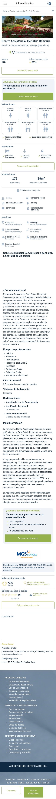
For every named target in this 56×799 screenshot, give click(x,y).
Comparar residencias (19, 691)
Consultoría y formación (20, 752)
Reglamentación (16, 715)
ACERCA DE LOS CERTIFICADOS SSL (28, 766)
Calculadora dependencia (21, 685)
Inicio (5, 11)
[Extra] (40, 34)
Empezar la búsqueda (28, 538)
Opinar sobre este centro (27, 605)
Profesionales (15, 718)
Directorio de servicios (19, 681)
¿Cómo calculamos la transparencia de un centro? (38, 583)
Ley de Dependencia (18, 688)
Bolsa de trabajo (16, 725)
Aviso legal (14, 746)
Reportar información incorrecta (40, 594)
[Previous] (5, 27)
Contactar (11, 790)
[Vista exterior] (13, 34)
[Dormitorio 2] (24, 34)
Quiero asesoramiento (28, 96)
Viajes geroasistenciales (20, 731)
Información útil (16, 697)
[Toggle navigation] (5, 3)
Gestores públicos (17, 728)
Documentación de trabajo (21, 712)
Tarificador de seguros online (22, 700)
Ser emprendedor (17, 709)
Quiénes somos (16, 740)
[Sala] (30, 34)
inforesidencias (25, 3)
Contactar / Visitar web (27, 70)
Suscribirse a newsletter (20, 749)
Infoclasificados (16, 721)
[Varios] (35, 34)
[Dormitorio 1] (19, 34)
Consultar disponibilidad (28, 166)
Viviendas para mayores (20, 694)
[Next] (49, 27)
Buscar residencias (33, 792)
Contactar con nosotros (20, 743)
